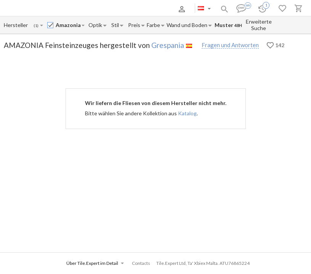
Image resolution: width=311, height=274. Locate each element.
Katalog (187, 113)
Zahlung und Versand (76, 9)
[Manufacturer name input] (16, 25)
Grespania (167, 45)
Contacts (141, 263)
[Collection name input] (68, 25)
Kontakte (111, 9)
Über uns (41, 9)
